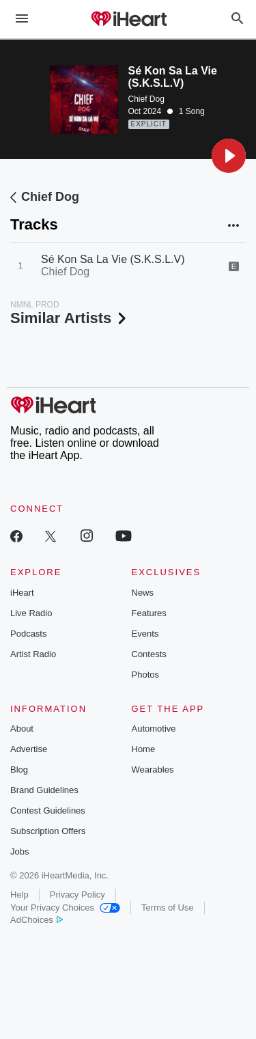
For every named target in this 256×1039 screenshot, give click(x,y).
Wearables (153, 769)
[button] (229, 156)
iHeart (22, 592)
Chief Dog (146, 99)
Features (149, 613)
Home (144, 749)
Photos (145, 674)
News (143, 592)
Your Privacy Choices (65, 907)
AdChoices (36, 920)
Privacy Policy (77, 894)
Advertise (28, 749)
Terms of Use (167, 907)
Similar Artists (69, 318)
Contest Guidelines (47, 810)
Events (145, 633)
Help (19, 894)
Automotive (154, 728)
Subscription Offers (47, 831)
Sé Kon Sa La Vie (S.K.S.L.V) (113, 259)
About (21, 728)
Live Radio (31, 613)
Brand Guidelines (44, 790)
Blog (19, 769)
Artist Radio (33, 654)
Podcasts (28, 633)
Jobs (19, 851)
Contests (149, 654)
